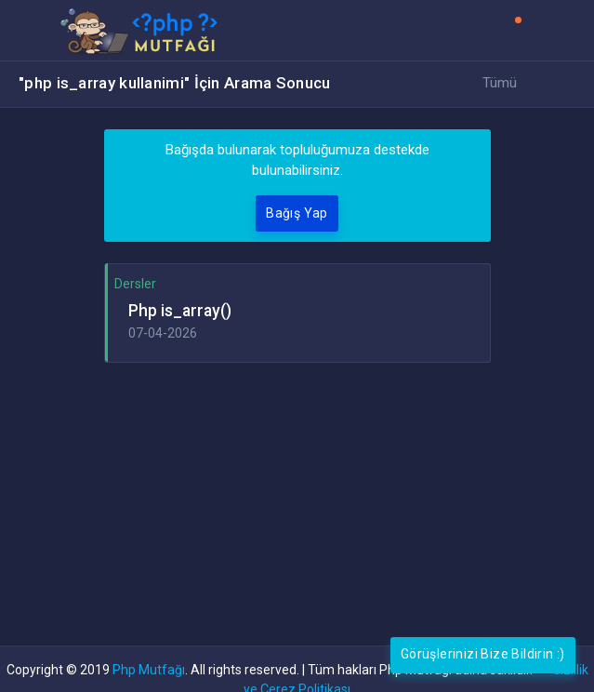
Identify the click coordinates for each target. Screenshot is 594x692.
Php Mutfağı (148, 669)
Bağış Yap (297, 213)
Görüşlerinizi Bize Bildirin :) (483, 653)
